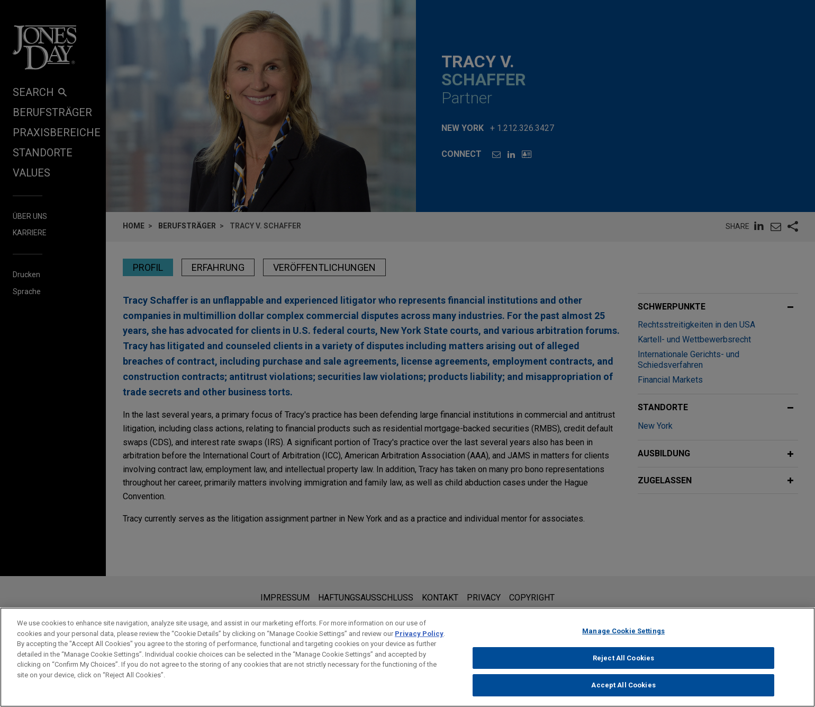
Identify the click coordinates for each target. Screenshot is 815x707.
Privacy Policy (419, 640)
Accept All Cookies (623, 692)
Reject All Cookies (623, 665)
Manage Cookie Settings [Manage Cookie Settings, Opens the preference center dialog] (623, 638)
